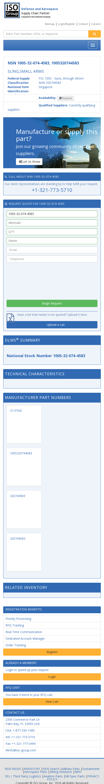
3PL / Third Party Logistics (23, 776)
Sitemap (50, 24)
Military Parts (71, 769)
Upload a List (56, 325)
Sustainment (91, 769)
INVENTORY (31, 769)
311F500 (16, 411)
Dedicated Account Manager (25, 638)
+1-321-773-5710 (52, 189)
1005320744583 (21, 453)
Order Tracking (16, 645)
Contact (83, 24)
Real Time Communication (24, 632)
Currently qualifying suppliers (51, 107)
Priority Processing (18, 619)
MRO (78, 772)
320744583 (17, 496)
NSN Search (51, 769)
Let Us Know (29, 161)
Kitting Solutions (61, 772)
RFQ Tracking (15, 625)
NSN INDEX (13, 769)
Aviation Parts (53, 776)
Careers (96, 24)
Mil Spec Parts (75, 776)
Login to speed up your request (27, 670)
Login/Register (66, 24)
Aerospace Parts (35, 772)
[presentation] (52, 280)
